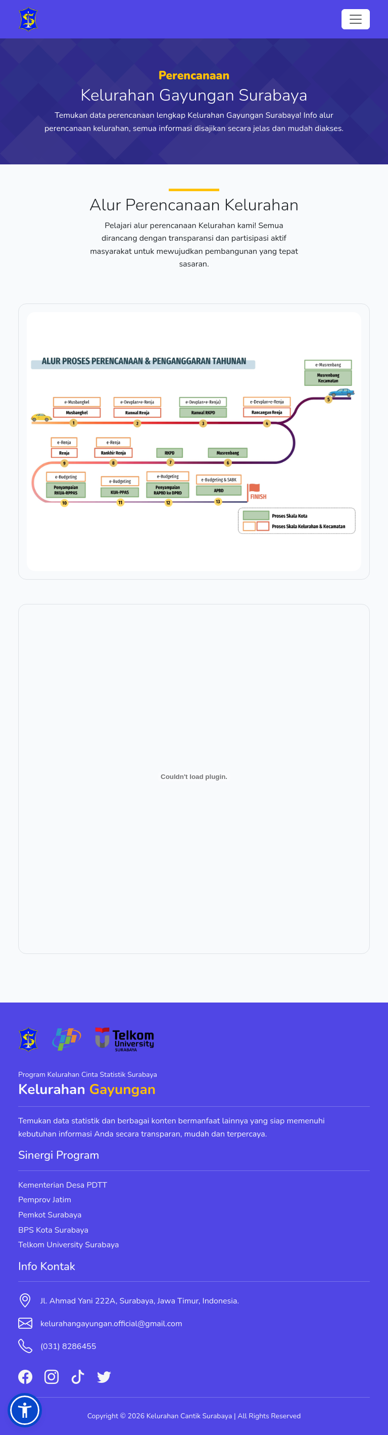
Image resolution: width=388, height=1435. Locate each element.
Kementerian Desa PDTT (62, 1185)
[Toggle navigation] (356, 19)
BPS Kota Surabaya (53, 1230)
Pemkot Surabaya (50, 1215)
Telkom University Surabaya (68, 1244)
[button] (24, 1410)
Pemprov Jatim (44, 1199)
